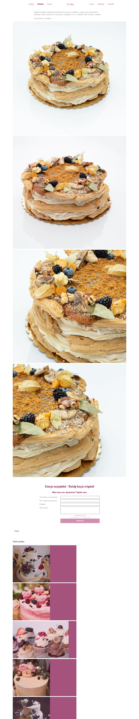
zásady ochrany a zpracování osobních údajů (80, 517)
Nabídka (40, 4)
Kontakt (111, 4)
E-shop (49, 4)
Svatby (31, 4)
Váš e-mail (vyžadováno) (48, 501)
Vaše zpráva (43, 508)
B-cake (70, 4)
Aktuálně (101, 4)
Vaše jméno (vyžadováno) (48, 497)
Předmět (42, 504)
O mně (91, 4)
